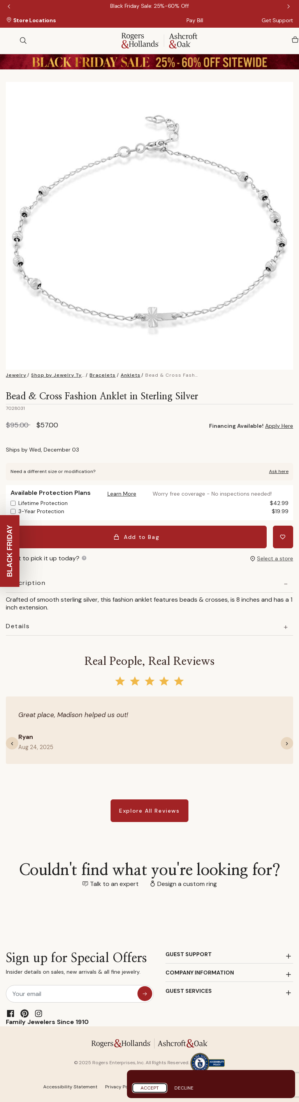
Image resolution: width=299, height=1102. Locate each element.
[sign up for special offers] (144, 993)
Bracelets (103, 375)
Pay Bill (194, 20)
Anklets (131, 375)
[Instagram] (38, 1013)
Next (289, 7)
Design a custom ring (187, 884)
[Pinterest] (24, 1013)
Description (26, 583)
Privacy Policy (120, 1087)
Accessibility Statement (70, 1087)
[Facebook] (10, 1013)
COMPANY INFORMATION (199, 972)
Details (18, 626)
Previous (10, 7)
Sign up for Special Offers (76, 965)
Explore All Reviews (149, 810)
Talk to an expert (114, 884)
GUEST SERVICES (188, 991)
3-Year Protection (153, 511)
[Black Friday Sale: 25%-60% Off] (149, 5)
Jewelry (16, 375)
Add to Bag (136, 536)
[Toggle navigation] (9, 40)
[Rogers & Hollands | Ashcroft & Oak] (159, 40)
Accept (150, 1088)
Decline (183, 1088)
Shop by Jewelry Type (60, 375)
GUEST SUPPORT (188, 954)
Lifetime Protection (153, 503)
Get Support (277, 20)
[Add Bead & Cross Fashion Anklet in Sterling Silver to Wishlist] (283, 537)
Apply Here (279, 425)
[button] (121, 493)
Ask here (278, 471)
